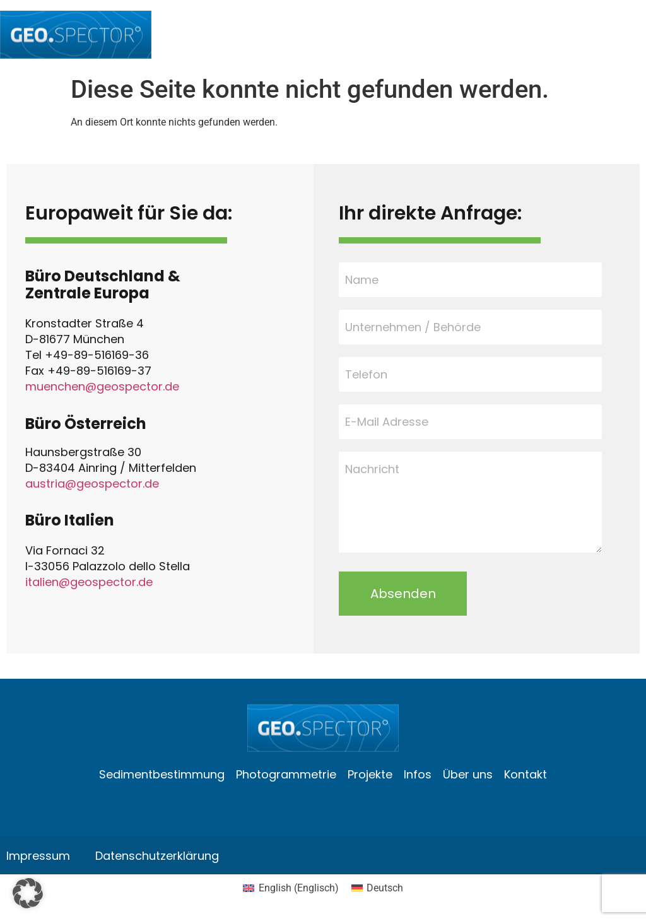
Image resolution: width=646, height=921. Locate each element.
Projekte (370, 774)
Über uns (468, 774)
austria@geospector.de (92, 483)
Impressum (38, 856)
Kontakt (525, 774)
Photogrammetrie (286, 774)
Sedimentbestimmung (162, 774)
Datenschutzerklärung (157, 856)
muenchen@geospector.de (102, 386)
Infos (418, 774)
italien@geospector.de (89, 582)
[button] (28, 893)
